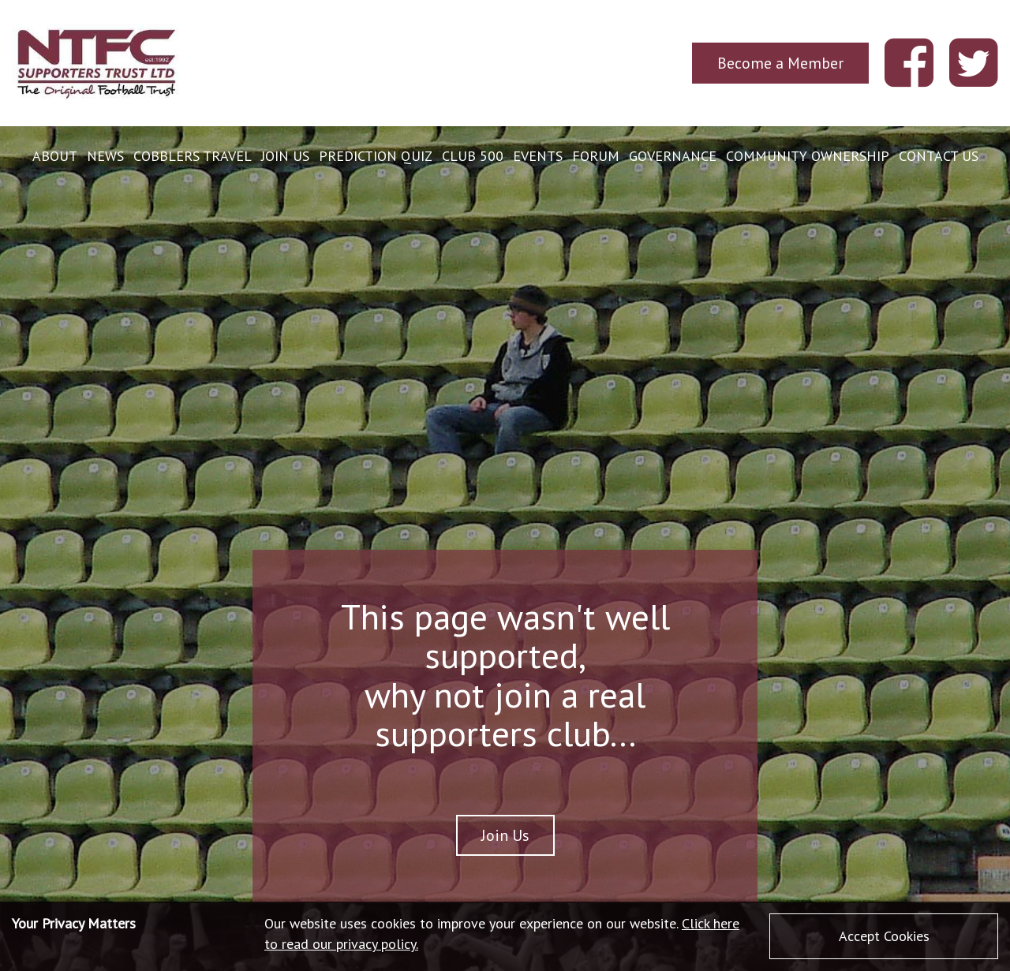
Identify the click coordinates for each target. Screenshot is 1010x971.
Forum (595, 156)
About (54, 156)
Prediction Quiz (375, 156)
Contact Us (938, 156)
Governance (672, 156)
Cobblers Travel (192, 156)
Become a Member (780, 63)
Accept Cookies (884, 936)
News (105, 156)
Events (538, 156)
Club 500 (472, 156)
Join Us (285, 156)
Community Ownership (807, 156)
